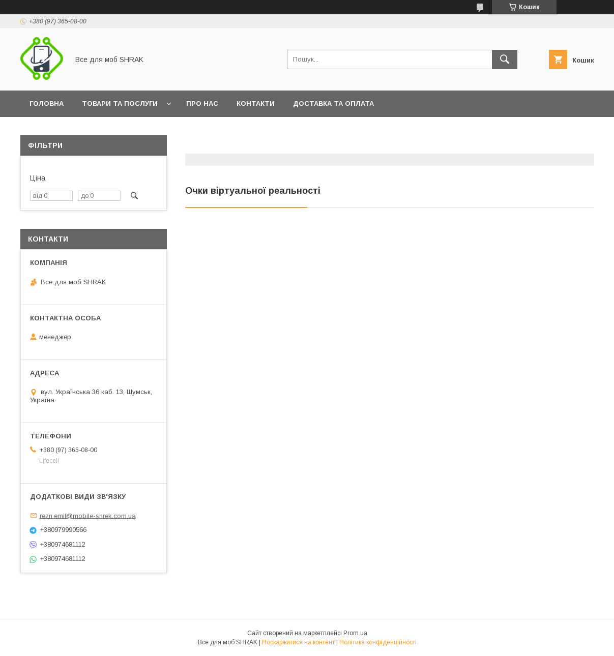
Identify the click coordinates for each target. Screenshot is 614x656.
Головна (47, 103)
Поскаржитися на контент (298, 642)
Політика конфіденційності (378, 642)
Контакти (256, 103)
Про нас (202, 103)
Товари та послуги (120, 103)
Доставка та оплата (333, 103)
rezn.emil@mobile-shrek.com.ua (88, 515)
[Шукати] (504, 59)
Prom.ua (355, 633)
